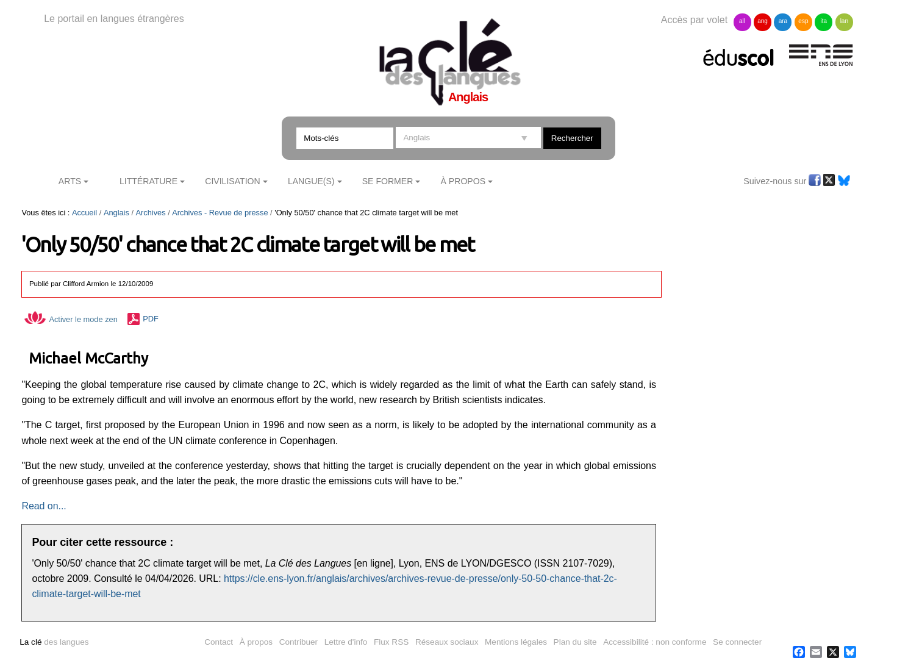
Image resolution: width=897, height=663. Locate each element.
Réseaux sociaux (447, 642)
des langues (54, 642)
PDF (151, 319)
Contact (218, 642)
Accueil (84, 212)
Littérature (148, 181)
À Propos (463, 181)
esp (803, 21)
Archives (151, 212)
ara (783, 21)
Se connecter (737, 642)
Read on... (43, 506)
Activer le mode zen (70, 319)
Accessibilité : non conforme (654, 642)
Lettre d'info (346, 642)
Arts (70, 181)
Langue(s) (311, 181)
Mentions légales (516, 642)
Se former (387, 181)
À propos (256, 642)
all (742, 21)
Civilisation (232, 181)
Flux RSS (391, 642)
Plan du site (575, 642)
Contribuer (298, 642)
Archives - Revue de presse (220, 212)
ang (762, 21)
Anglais (116, 212)
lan (844, 21)
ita (824, 21)
